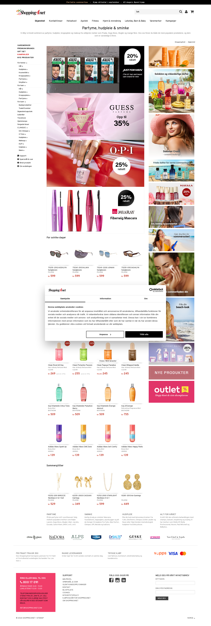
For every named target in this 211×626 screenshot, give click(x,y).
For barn (21, 102)
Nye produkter (25, 57)
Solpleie (23, 147)
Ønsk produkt (24, 163)
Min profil (67, 579)
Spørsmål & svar (25, 159)
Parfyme (23, 79)
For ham (21, 85)
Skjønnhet (40, 21)
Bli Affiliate (68, 590)
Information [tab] (105, 298)
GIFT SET (21, 51)
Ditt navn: (160, 579)
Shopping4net (180, 42)
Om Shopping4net (70, 601)
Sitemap (40, 618)
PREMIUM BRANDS (25, 48)
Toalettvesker (25, 108)
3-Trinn (22, 134)
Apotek (84, 21)
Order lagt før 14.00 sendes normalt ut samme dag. (82, 554)
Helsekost (72, 21)
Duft (21, 144)
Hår (21, 66)
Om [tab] (145, 298)
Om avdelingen (24, 166)
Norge (191, 618)
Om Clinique (24, 131)
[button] (192, 11)
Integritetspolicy (71, 595)
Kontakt (66, 587)
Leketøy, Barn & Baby (135, 21)
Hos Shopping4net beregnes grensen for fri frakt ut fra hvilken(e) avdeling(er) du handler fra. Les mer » (36, 557)
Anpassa (105, 334)
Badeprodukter (25, 105)
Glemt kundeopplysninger (74, 585)
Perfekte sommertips (77, 2)
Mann (22, 150)
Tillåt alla (144, 334)
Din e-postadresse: (164, 588)
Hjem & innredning (112, 21)
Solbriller (21, 115)
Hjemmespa (22, 121)
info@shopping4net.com (31, 608)
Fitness (95, 21)
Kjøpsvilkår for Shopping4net (77, 598)
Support (21, 156)
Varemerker (156, 21)
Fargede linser (23, 124)
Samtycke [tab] (65, 298)
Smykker (23, 82)
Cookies (66, 593)
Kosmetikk (24, 73)
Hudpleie (23, 69)
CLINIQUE (22, 128)
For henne (22, 63)
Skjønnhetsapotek (24, 111)
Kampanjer (171, 21)
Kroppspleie (25, 76)
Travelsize (21, 118)
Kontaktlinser (56, 21)
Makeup (23, 141)
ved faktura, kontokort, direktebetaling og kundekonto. (128, 556)
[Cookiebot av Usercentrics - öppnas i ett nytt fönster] (151, 290)
